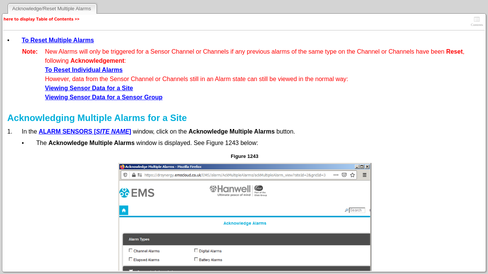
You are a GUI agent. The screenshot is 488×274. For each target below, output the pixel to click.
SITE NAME (112, 131)
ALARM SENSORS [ (67, 131)
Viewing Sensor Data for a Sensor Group (103, 97)
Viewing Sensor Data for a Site (89, 88)
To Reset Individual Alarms (84, 70)
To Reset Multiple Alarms (58, 40)
